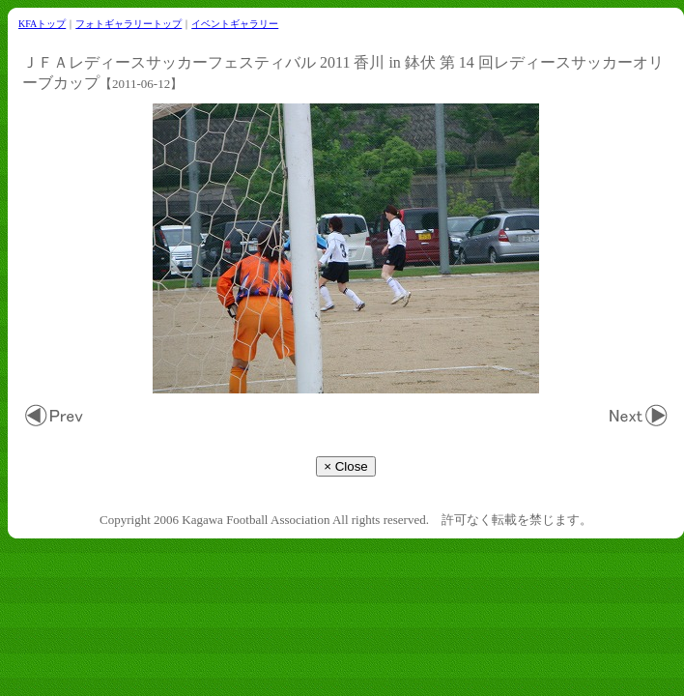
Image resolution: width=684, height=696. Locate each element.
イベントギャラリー (234, 23)
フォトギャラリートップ (128, 23)
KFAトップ (42, 23)
